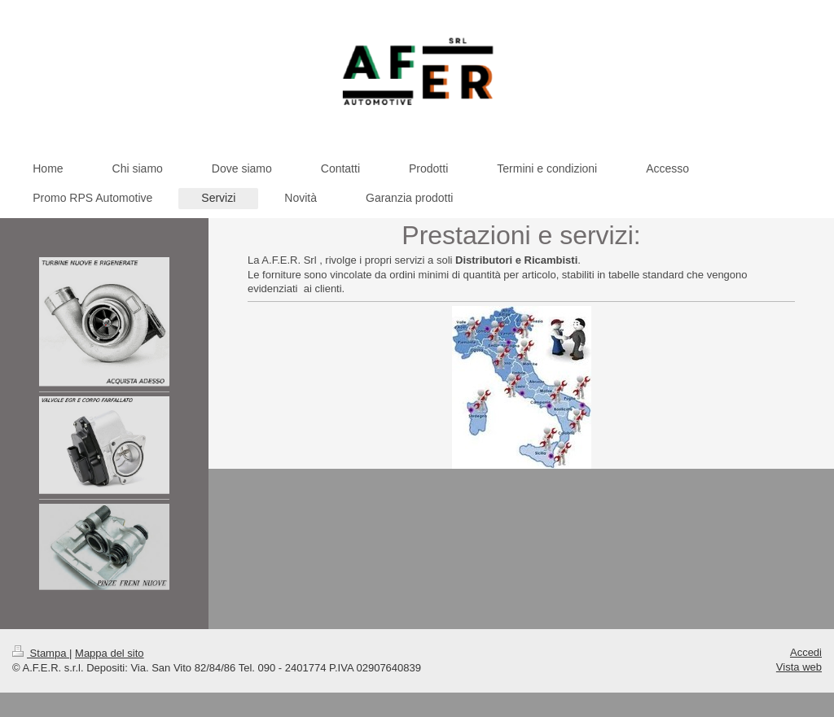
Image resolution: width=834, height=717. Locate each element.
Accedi (806, 652)
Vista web (799, 667)
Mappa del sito (109, 653)
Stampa (40, 653)
